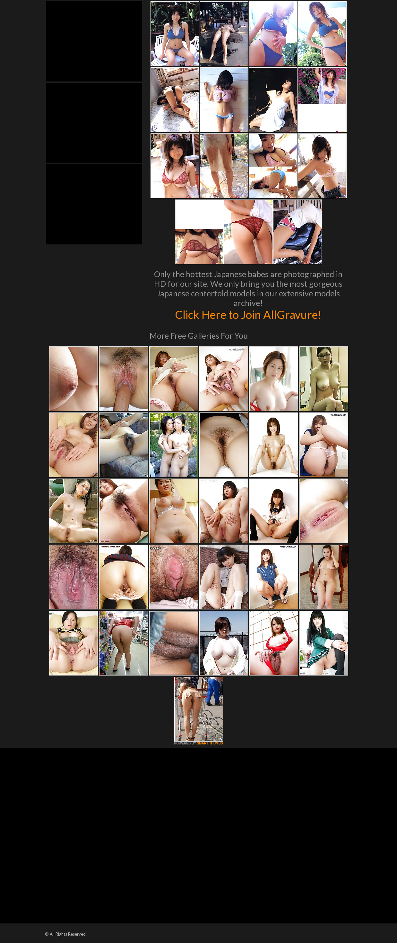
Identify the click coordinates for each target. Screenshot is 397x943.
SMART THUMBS (210, 743)
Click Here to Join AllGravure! (248, 314)
